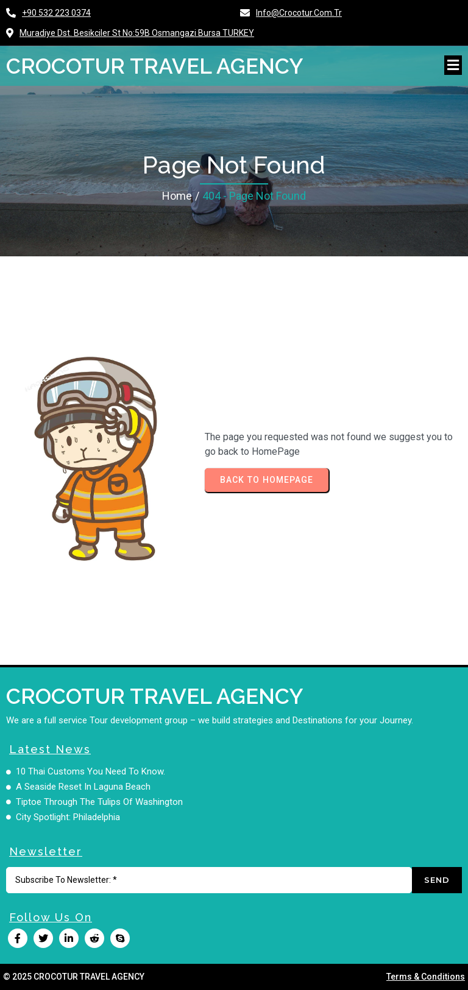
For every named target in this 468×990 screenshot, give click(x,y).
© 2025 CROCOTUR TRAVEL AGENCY (73, 976)
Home (177, 195)
